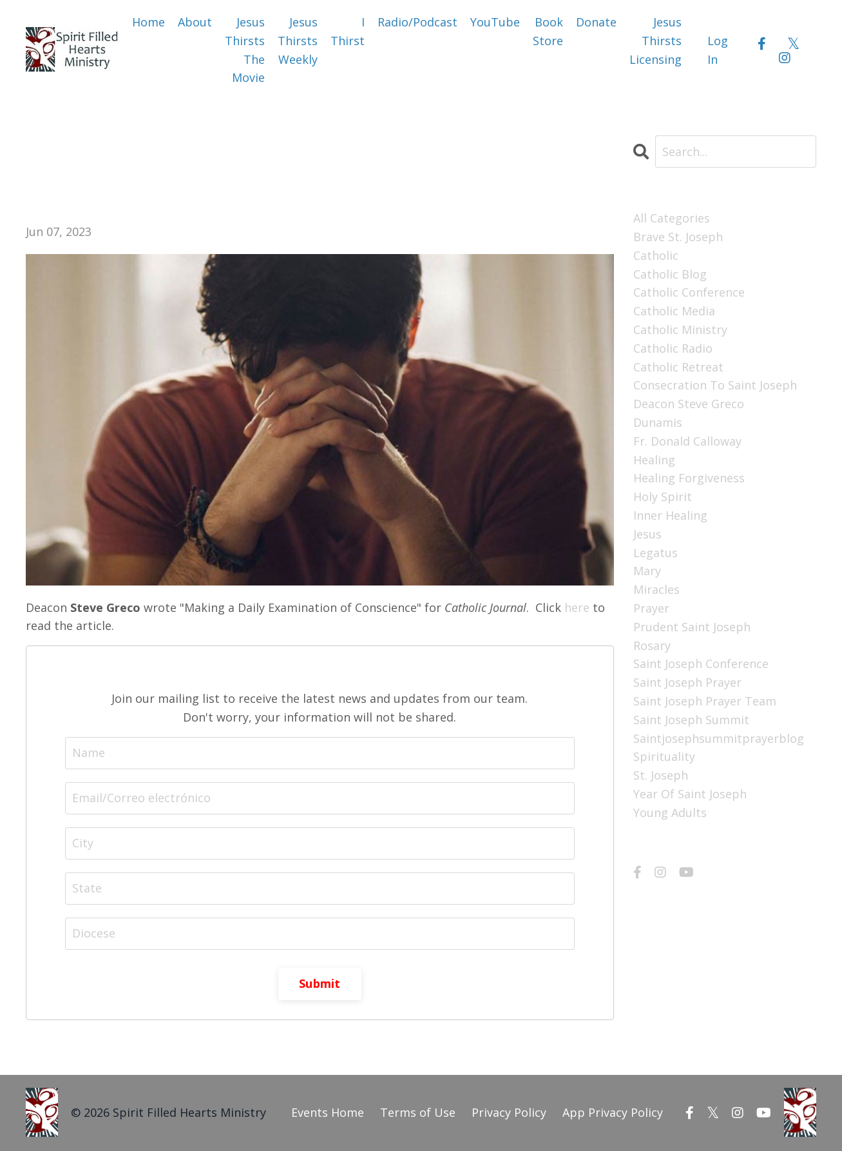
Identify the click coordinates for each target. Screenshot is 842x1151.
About (195, 22)
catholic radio (673, 348)
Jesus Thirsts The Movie (245, 49)
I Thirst (347, 31)
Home (148, 22)
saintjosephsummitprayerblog (718, 738)
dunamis (657, 422)
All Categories (671, 218)
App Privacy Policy (612, 1112)
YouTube (495, 22)
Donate (596, 22)
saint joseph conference (701, 663)
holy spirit (662, 496)
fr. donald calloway (687, 441)
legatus (655, 552)
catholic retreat (678, 367)
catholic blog (670, 274)
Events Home (327, 1112)
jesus (647, 534)
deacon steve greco (688, 403)
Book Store (548, 31)
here (576, 607)
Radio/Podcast (417, 22)
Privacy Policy (509, 1112)
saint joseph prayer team (704, 701)
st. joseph (660, 775)
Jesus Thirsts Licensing (655, 40)
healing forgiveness (689, 478)
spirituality (664, 756)
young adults (670, 812)
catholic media (674, 311)
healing (654, 459)
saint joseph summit (691, 719)
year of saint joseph (690, 794)
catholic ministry (680, 329)
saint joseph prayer (687, 682)
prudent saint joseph (692, 627)
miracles (656, 589)
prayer (651, 608)
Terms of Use (417, 1112)
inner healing (670, 515)
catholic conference (689, 292)
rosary (652, 645)
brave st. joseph (678, 236)
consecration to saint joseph (715, 385)
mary (647, 570)
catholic (655, 255)
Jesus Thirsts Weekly (298, 40)
